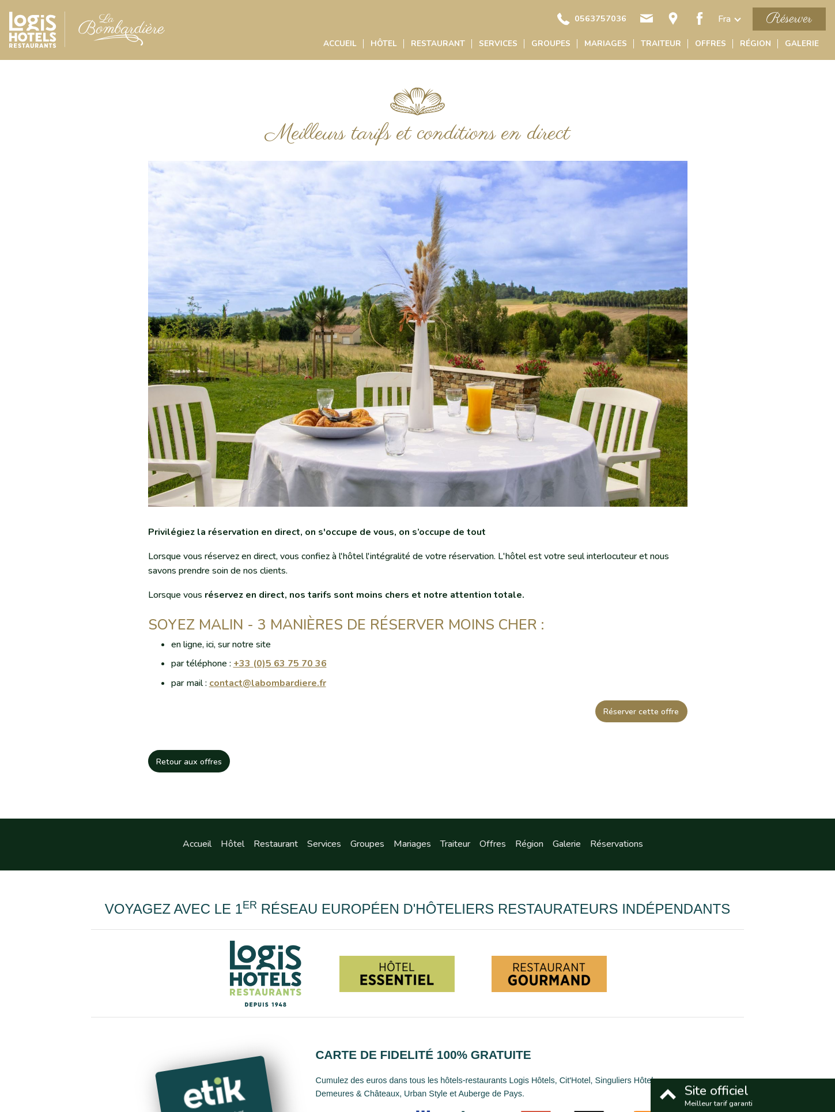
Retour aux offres (189, 761)
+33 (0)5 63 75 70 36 (280, 663)
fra (724, 19)
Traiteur (661, 43)
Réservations (616, 844)
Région (755, 43)
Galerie (802, 43)
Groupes (550, 43)
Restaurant (438, 43)
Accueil (340, 43)
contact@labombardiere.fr (267, 683)
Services (498, 43)
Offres (710, 43)
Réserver (789, 18)
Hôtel (384, 43)
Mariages (605, 43)
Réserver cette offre (641, 711)
